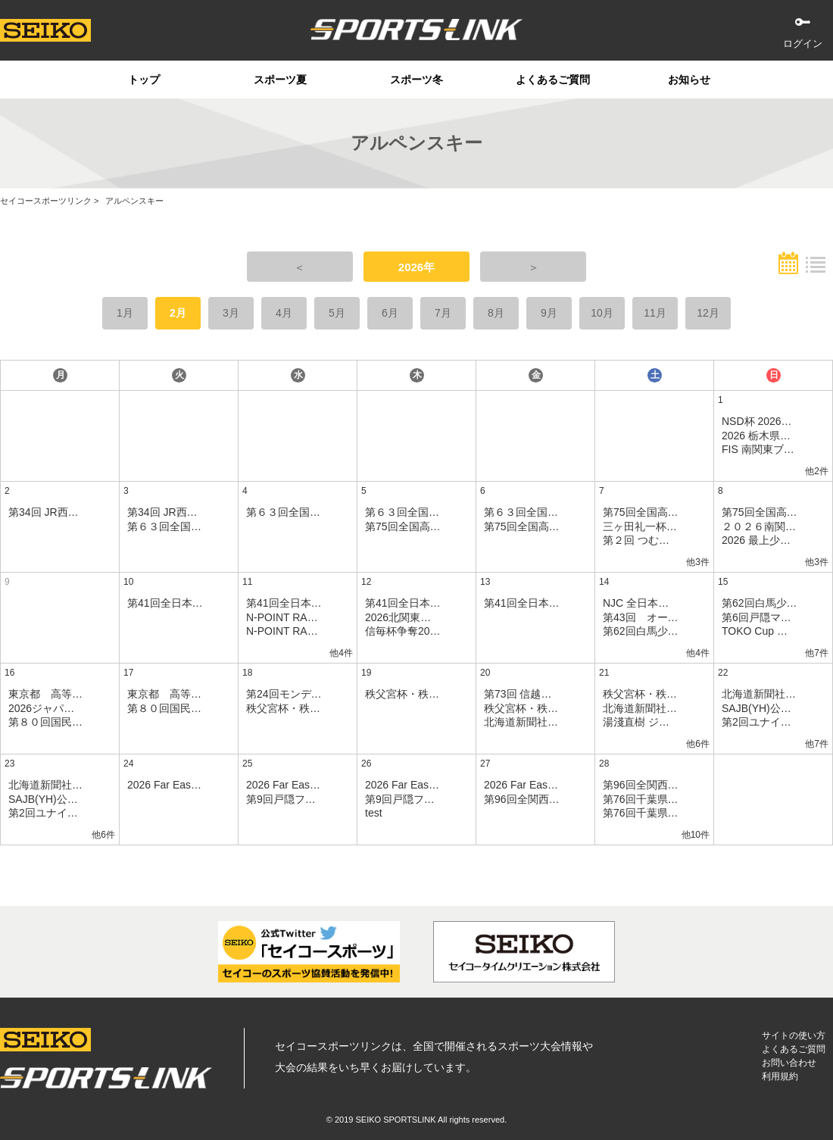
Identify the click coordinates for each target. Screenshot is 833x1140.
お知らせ (689, 79)
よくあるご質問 (553, 79)
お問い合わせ (789, 1062)
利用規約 (780, 1076)
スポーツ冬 (416, 79)
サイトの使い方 (793, 1035)
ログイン (802, 43)
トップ (144, 79)
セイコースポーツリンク (46, 200)
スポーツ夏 (280, 79)
